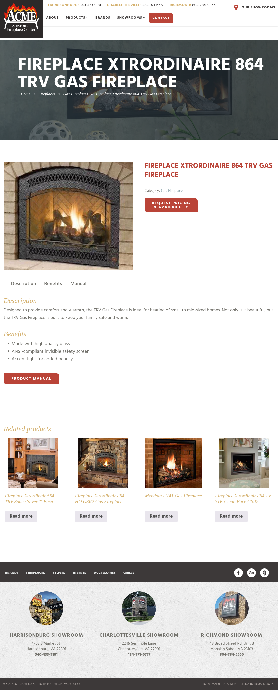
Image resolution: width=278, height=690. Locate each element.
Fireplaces (35, 573)
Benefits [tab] (53, 284)
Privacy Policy (70, 684)
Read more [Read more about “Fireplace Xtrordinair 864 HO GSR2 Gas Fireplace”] (91, 516)
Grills (128, 573)
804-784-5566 (193, 5)
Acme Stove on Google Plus (251, 572)
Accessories (105, 573)
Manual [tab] (78, 284)
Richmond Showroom (231, 635)
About (52, 18)
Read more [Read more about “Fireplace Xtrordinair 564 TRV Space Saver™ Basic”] (21, 516)
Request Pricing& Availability (171, 205)
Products (77, 18)
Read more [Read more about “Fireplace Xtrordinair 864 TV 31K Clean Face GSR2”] (231, 516)
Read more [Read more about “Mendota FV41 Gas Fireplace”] (161, 516)
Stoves (59, 573)
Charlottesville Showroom (139, 635)
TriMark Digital (264, 684)
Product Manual (31, 378)
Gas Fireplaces (172, 190)
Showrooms (131, 18)
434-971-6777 (135, 5)
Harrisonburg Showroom (46, 635)
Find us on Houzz (264, 572)
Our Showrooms (254, 8)
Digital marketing (214, 684)
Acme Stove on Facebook (238, 572)
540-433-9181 (74, 5)
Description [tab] (23, 284)
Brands (102, 18)
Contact (161, 18)
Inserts (79, 573)
